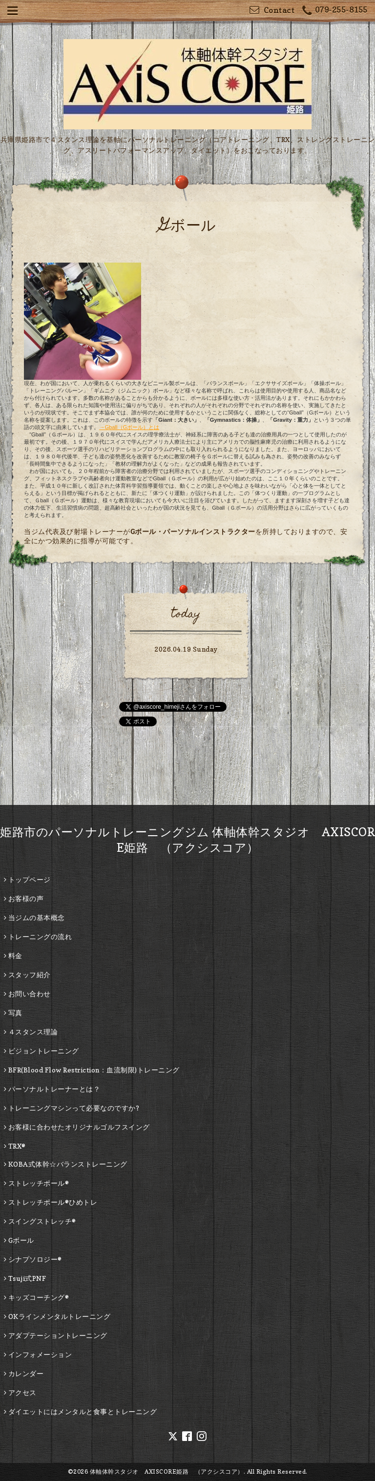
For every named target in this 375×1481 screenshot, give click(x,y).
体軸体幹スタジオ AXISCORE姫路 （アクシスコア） (167, 1471)
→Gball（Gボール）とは (129, 427)
